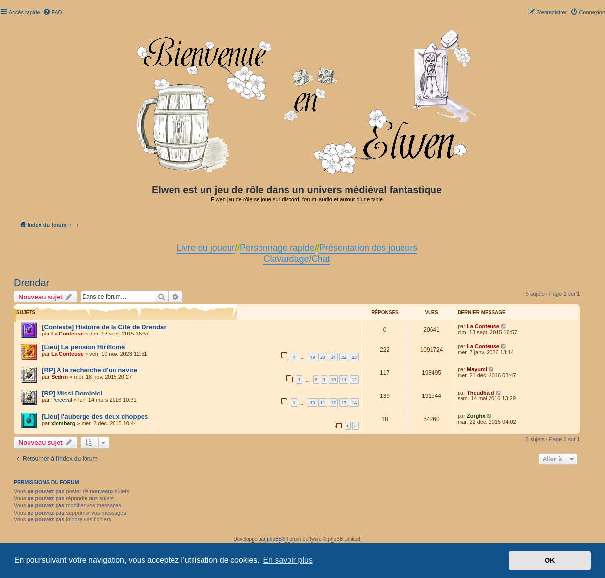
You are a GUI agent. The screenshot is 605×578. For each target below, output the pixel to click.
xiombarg (63, 423)
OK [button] (550, 560)
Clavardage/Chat (296, 259)
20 (322, 357)
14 (354, 402)
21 (333, 357)
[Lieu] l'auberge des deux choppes (95, 416)
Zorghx (476, 416)
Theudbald (480, 392)
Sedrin (59, 377)
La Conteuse (67, 333)
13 (343, 402)
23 (354, 357)
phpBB (274, 539)
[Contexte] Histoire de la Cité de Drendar (104, 327)
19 (312, 357)
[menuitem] (52, 12)
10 (333, 379)
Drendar (31, 282)
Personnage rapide (277, 248)
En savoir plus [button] (288, 560)
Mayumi (477, 369)
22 (343, 357)
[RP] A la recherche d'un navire (89, 370)
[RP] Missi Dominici (72, 393)
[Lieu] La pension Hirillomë (83, 347)
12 (354, 379)
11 (343, 379)
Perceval (61, 400)
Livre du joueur (205, 248)
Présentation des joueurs (368, 248)
